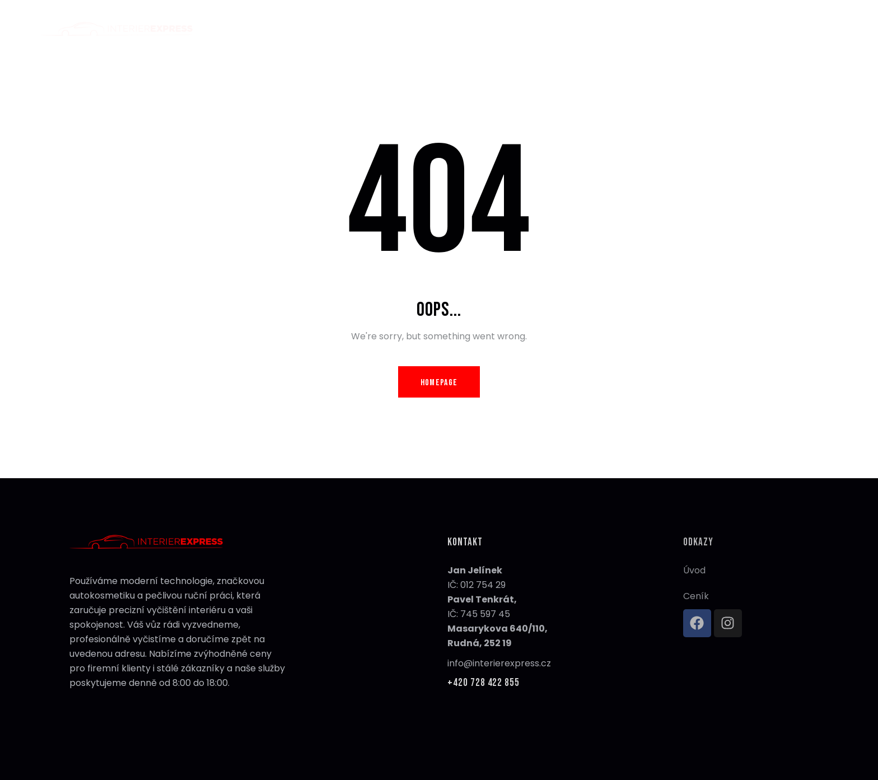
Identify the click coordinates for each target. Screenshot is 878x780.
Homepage (439, 382)
